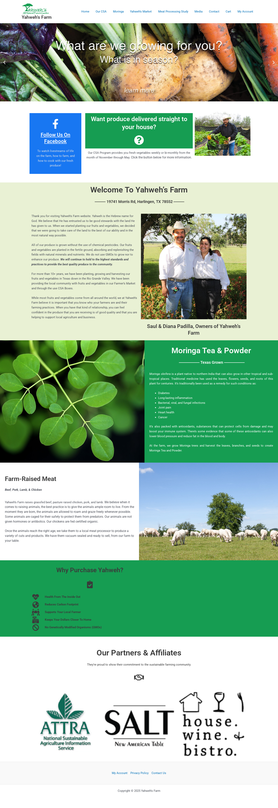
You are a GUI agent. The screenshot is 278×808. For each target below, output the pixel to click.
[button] (4, 62)
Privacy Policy (139, 773)
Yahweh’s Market (143, 11)
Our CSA (104, 11)
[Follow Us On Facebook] (55, 124)
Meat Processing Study (175, 11)
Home (89, 11)
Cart (229, 11)
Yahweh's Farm (37, 17)
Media (200, 11)
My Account (245, 11)
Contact (215, 11)
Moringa (121, 11)
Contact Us (159, 773)
